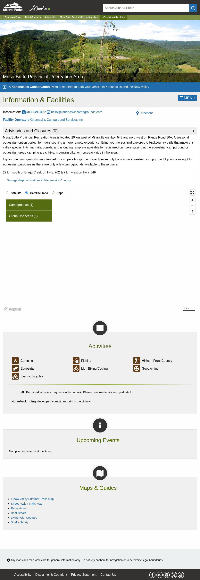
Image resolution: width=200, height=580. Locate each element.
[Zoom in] (192, 200)
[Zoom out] (192, 206)
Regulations (18, 508)
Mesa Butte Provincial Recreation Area (79, 17)
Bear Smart (18, 513)
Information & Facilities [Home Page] (113, 17)
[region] (100, 250)
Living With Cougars (24, 517)
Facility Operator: (16, 119)
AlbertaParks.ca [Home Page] (33, 17)
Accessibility (22, 574)
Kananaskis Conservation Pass (35, 86)
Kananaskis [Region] (50, 17)
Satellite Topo (39, 193)
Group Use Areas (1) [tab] (23, 216)
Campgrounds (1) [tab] (21, 204)
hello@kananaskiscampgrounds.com (74, 112)
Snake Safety (19, 522)
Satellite (16, 193)
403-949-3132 (34, 112)
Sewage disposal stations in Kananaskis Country (39, 180)
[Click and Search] (193, 8)
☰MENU (187, 98)
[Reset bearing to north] (192, 211)
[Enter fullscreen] (192, 192)
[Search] (146, 8)
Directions (145, 113)
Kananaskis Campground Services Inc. (57, 119)
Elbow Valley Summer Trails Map (32, 498)
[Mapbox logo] (12, 309)
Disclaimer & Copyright (51, 574)
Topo (60, 193)
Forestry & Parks (13, 17)
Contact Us (108, 574)
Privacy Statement (83, 574)
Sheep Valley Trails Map (26, 503)
